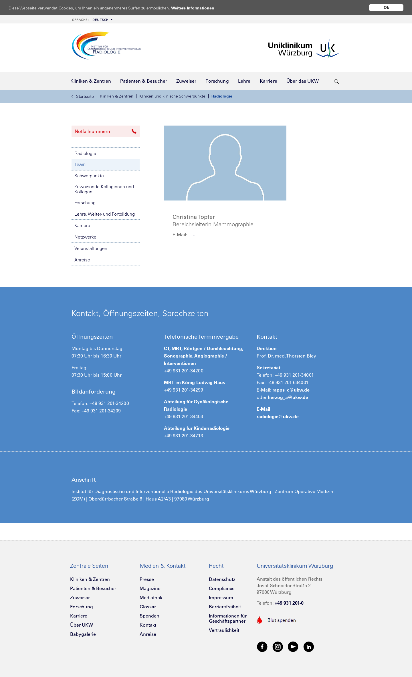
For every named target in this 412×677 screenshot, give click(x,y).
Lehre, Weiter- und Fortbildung (104, 214)
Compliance (222, 588)
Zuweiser (80, 597)
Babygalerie (83, 634)
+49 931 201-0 (289, 603)
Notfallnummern (105, 131)
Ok (386, 7)
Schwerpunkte (89, 175)
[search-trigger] (336, 81)
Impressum (221, 597)
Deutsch (90, 20)
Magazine (150, 588)
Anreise (82, 260)
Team (80, 164)
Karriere (82, 225)
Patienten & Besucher (93, 588)
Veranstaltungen (90, 248)
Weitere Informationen (198, 8)
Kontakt (148, 625)
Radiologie (221, 96)
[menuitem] (92, 19)
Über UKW (81, 625)
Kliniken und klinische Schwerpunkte (172, 96)
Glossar (148, 607)
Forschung (85, 202)
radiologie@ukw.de (278, 416)
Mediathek (151, 597)
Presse (147, 579)
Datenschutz (222, 579)
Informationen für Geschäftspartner (228, 618)
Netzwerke (85, 237)
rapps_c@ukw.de (291, 390)
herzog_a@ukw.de (288, 397)
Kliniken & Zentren (116, 96)
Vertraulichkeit (224, 630)
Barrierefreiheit (225, 607)
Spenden (149, 616)
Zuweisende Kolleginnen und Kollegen (104, 189)
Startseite (83, 96)
